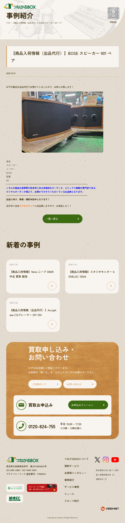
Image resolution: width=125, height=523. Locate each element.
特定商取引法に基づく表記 (107, 470)
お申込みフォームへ (82, 405)
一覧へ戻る (52, 218)
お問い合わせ (74, 384)
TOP (8, 22)
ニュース (69, 494)
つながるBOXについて (76, 459)
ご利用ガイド (39, 384)
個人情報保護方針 (103, 474)
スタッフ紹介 (71, 501)
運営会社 (100, 479)
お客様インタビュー (75, 473)
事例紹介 (69, 480)
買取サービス (71, 466)
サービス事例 (71, 487)
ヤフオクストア (27, 205)
